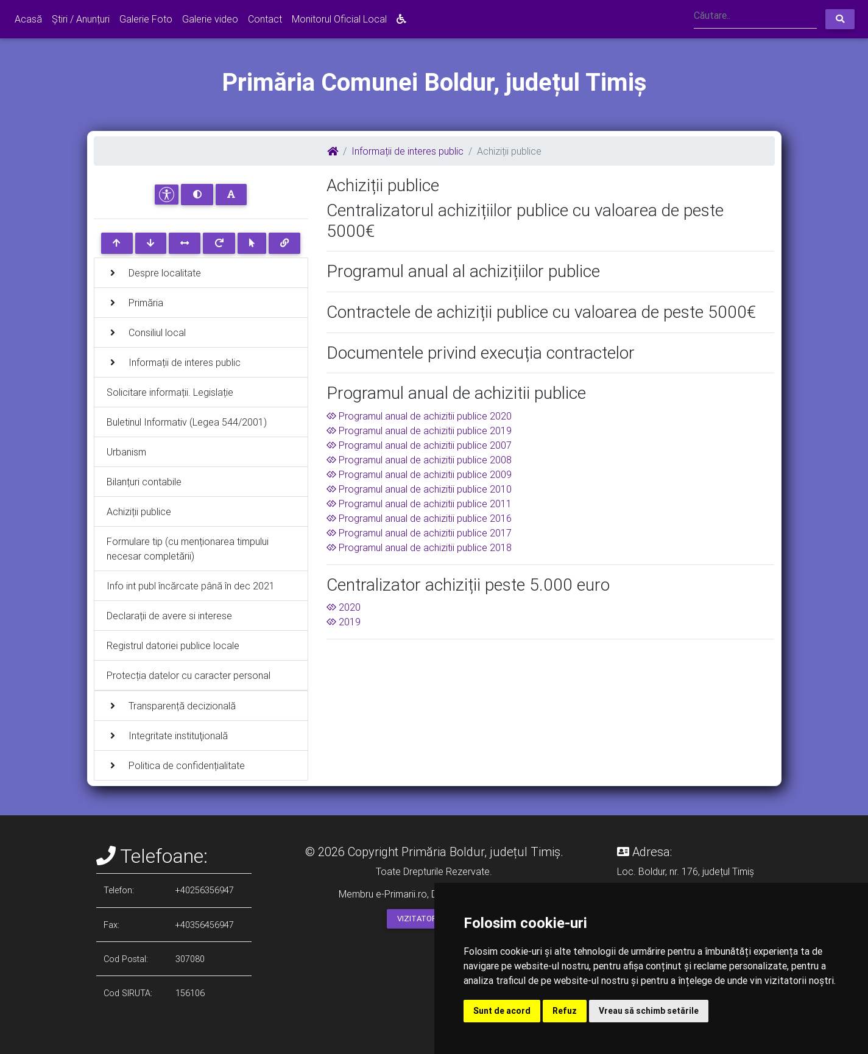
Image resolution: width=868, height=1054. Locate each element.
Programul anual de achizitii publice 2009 (419, 474)
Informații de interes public (407, 151)
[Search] (755, 17)
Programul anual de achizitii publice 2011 (419, 503)
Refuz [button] (564, 1010)
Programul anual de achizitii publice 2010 (419, 489)
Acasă (28, 19)
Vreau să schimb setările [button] (649, 1010)
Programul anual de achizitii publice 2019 (419, 430)
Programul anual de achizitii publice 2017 (419, 533)
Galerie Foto (145, 19)
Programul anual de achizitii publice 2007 (419, 445)
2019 (343, 622)
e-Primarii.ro (401, 894)
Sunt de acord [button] (502, 1010)
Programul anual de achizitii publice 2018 (419, 547)
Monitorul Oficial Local (339, 19)
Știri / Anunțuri (81, 19)
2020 (343, 607)
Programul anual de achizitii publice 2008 (419, 460)
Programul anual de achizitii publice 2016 (419, 518)
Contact (265, 19)
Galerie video (210, 19)
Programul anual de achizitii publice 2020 (419, 416)
